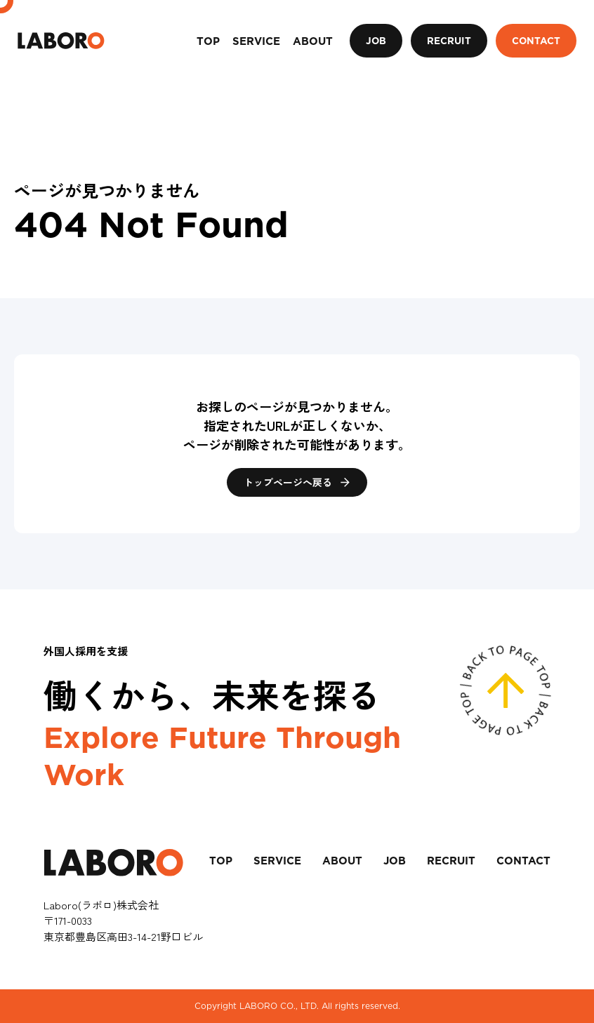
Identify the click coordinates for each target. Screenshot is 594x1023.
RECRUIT (449, 40)
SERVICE (277, 861)
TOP (220, 861)
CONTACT (536, 40)
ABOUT (342, 861)
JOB (376, 40)
